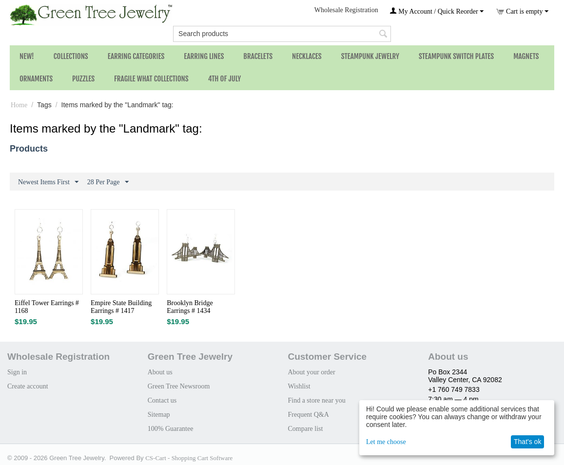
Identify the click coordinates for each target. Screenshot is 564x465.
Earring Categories (136, 56)
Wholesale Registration (346, 10)
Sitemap (159, 414)
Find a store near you (316, 400)
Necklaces (307, 56)
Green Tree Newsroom (179, 386)
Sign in (17, 372)
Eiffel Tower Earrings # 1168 (47, 306)
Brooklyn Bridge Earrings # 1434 (190, 306)
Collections (71, 56)
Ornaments (36, 78)
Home (19, 105)
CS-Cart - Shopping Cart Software (189, 458)
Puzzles (83, 78)
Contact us (162, 400)
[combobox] (282, 34)
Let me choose (386, 442)
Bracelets (257, 56)
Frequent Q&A (308, 414)
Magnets (526, 56)
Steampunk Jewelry (370, 56)
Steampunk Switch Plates (456, 56)
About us (160, 372)
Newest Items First (48, 182)
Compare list (305, 428)
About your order (311, 372)
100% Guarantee (171, 428)
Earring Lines (204, 56)
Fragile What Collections (151, 78)
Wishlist (299, 386)
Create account (27, 386)
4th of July (224, 78)
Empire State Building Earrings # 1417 (121, 306)
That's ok (527, 442)
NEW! (26, 56)
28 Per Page (108, 182)
